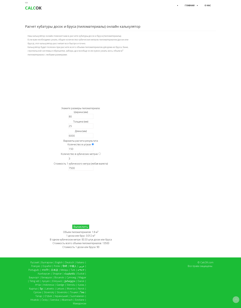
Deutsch (69, 262)
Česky (45, 299)
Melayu (64, 269)
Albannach (67, 299)
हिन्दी (65, 266)
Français (35, 266)
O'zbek (48, 296)
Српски (37, 292)
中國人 (72, 266)
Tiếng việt (34, 281)
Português (33, 269)
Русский (34, 262)
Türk (73, 269)
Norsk (81, 288)
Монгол (71, 288)
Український (61, 296)
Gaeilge (60, 284)
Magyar (82, 277)
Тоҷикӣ (74, 292)
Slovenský (49, 292)
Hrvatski (34, 299)
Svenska (54, 299)
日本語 (54, 269)
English (59, 262)
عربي (81, 266)
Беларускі (47, 277)
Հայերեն (69, 273)
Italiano (80, 262)
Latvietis (49, 288)
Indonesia (48, 284)
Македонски (79, 303)
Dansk (81, 281)
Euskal (80, 273)
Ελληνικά (57, 281)
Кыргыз (33, 288)
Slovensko (62, 292)
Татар (38, 296)
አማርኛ (81, 269)
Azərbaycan (44, 273)
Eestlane (79, 299)
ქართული (69, 281)
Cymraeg (71, 277)
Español (47, 266)
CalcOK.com (206, 262)
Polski (57, 266)
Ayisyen (46, 281)
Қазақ (81, 284)
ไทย (82, 292)
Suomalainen (77, 296)
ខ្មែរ (41, 288)
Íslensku (71, 284)
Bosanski (59, 277)
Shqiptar (57, 273)
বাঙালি (45, 269)
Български (47, 262)
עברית (38, 284)
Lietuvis (60, 288)
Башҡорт (34, 277)
